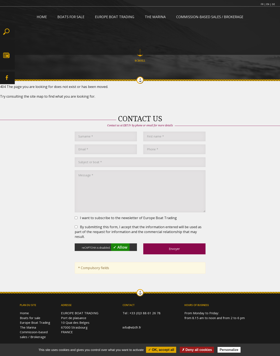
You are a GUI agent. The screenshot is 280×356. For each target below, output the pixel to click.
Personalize (229, 350)
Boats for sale (30, 318)
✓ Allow (120, 247)
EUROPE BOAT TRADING (114, 17)
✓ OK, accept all (161, 350)
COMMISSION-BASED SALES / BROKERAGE (209, 17)
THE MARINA (155, 17)
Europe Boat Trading (35, 322)
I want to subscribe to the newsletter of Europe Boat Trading (126, 218)
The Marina (28, 327)
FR (262, 4)
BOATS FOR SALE (70, 17)
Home (24, 313)
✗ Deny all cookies (197, 350)
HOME (42, 17)
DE (273, 4)
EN (267, 4)
